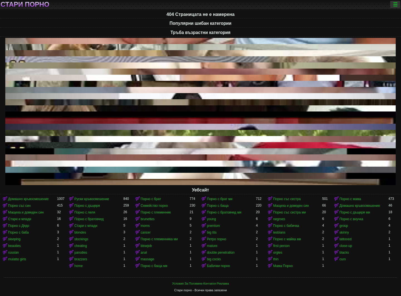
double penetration (220, 252)
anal (144, 252)
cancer (146, 232)
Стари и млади (19, 219)
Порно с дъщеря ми (354, 212)
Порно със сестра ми (289, 212)
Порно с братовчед (89, 219)
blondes (80, 232)
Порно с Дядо (18, 226)
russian (13, 252)
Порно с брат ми (220, 199)
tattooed (345, 239)
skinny (344, 232)
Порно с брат (151, 199)
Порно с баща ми (154, 266)
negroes (279, 219)
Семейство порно (154, 206)
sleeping (14, 239)
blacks (344, 252)
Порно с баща (218, 206)
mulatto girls (17, 259)
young (211, 219)
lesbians (279, 232)
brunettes (148, 219)
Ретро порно (216, 239)
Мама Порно (283, 266)
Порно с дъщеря (87, 206)
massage (147, 259)
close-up (345, 246)
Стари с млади (85, 226)
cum (342, 259)
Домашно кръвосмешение (28, 199)
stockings (81, 239)
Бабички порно (218, 266)
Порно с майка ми (287, 239)
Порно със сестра (287, 199)
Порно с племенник (156, 212)
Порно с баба (18, 232)
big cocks (214, 259)
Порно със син (19, 206)
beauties (14, 246)
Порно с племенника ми (159, 239)
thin (275, 259)
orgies (277, 252)
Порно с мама (350, 199)
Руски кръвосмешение (91, 199)
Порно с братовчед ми (224, 212)
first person (281, 246)
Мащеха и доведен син (291, 206)
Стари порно (25, 4)
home (78, 266)
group (343, 226)
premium (213, 226)
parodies (80, 252)
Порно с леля (84, 212)
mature (212, 246)
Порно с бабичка (286, 226)
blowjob (146, 246)
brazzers (80, 259)
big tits (212, 232)
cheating (80, 246)
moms (145, 226)
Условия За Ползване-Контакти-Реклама (200, 283)
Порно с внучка (351, 219)
